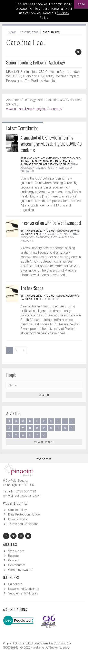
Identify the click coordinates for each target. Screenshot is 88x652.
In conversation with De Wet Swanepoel (50, 223)
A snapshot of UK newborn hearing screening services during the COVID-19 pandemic (51, 143)
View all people (44, 442)
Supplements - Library (23, 593)
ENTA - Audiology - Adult (55, 234)
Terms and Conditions (23, 524)
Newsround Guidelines (23, 589)
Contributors (29, 32)
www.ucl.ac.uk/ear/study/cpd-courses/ (34, 109)
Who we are (16, 551)
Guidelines (15, 584)
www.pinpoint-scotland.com (22, 495)
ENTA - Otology (49, 299)
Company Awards (20, 570)
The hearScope (31, 288)
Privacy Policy (17, 519)
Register (14, 556)
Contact (13, 560)
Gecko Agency (59, 647)
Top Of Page (44, 458)
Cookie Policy (17, 510)
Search (44, 395)
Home (12, 32)
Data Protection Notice (24, 514)
